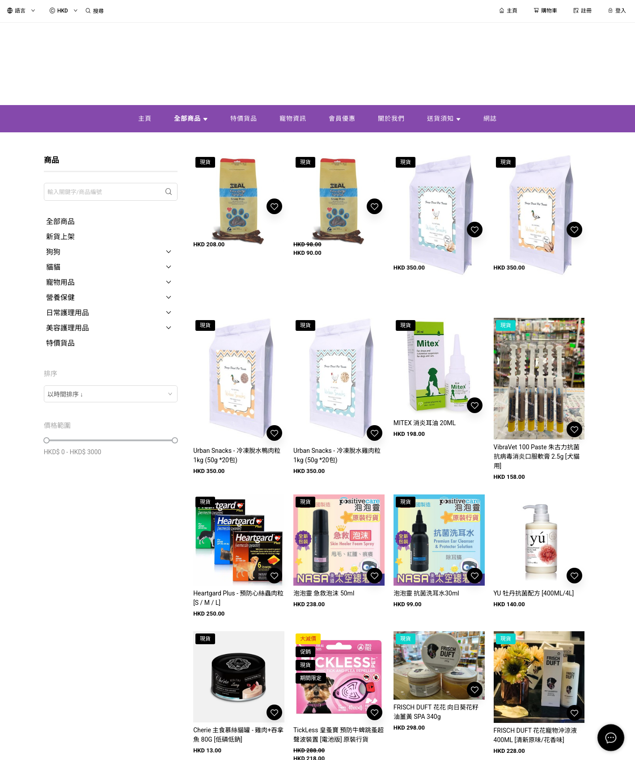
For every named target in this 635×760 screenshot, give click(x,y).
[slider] (46, 440)
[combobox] (111, 393)
